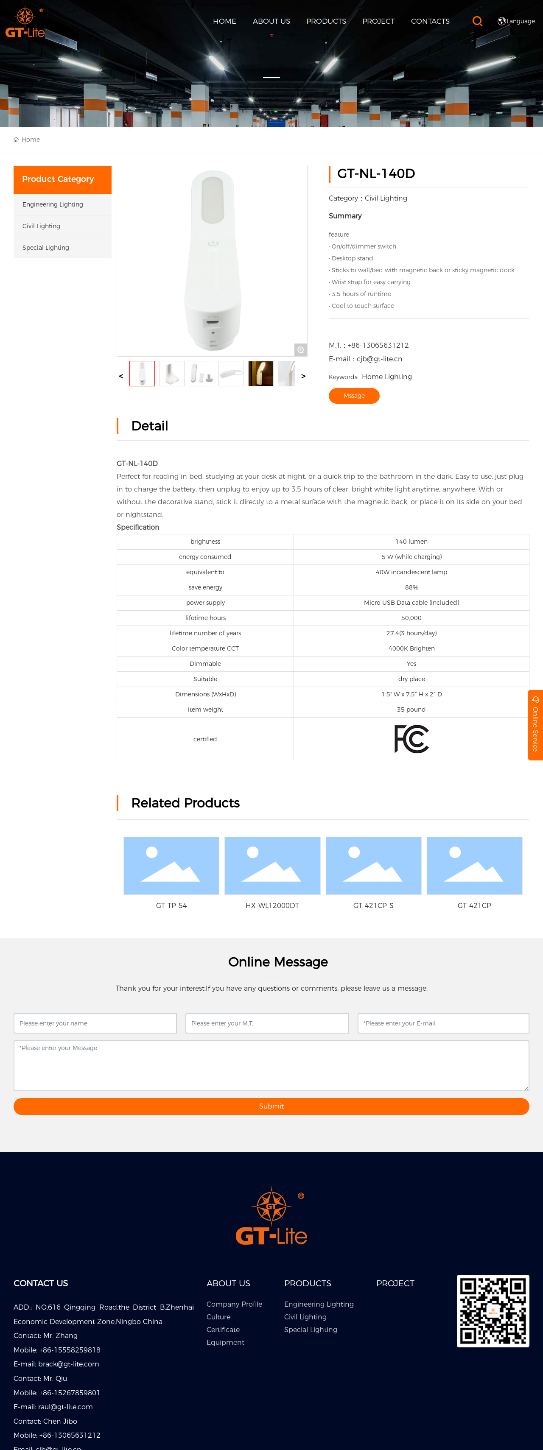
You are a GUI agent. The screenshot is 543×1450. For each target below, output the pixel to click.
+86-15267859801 (70, 1393)
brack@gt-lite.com (68, 1364)
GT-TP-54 (171, 906)
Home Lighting (370, 377)
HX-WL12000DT (272, 906)
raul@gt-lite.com (65, 1407)
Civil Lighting (386, 198)
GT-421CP (474, 906)
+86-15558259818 (70, 1350)
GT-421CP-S (373, 906)
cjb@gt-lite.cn (380, 359)
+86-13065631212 (378, 345)
